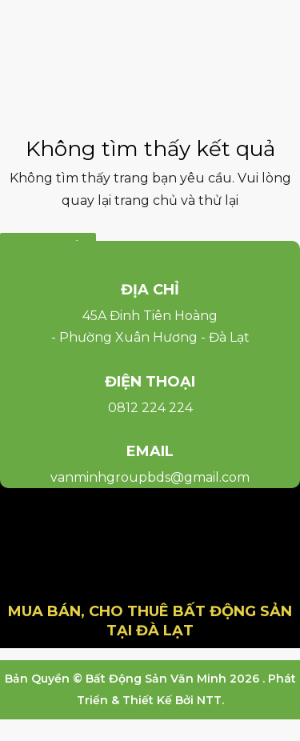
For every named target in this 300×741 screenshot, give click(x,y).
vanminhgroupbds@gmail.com (150, 477)
